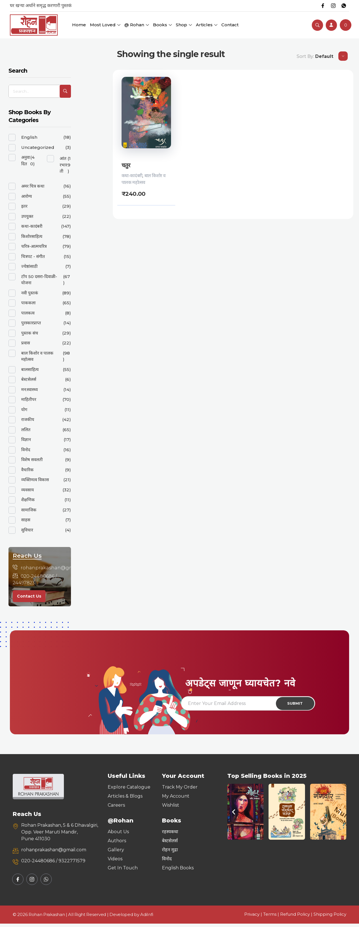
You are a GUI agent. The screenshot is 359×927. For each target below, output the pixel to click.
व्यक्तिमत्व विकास (35, 479)
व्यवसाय (27, 489)
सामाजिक (28, 510)
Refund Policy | (296, 917)
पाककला (28, 302)
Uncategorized (37, 147)
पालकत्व (27, 313)
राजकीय (27, 419)
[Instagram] (332, 5)
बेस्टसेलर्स (28, 379)
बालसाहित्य (30, 369)
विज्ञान (26, 439)
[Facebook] (320, 5)
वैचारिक (27, 469)
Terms (269, 917)
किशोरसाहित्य (31, 236)
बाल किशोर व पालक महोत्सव (37, 356)
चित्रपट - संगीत (33, 256)
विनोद (25, 449)
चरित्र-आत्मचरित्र (34, 246)
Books (162, 24)
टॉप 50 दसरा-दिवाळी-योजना (39, 280)
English (29, 137)
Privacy (251, 917)
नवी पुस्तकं (29, 293)
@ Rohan (136, 24)
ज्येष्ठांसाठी (29, 266)
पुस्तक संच (29, 333)
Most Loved (105, 24)
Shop (184, 24)
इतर (24, 206)
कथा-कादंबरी (132, 175)
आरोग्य (26, 196)
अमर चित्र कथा (32, 186)
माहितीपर (28, 399)
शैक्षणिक (28, 499)
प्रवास (25, 343)
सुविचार (27, 530)
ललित (26, 429)
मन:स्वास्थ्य (29, 389)
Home (79, 24)
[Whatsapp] (343, 5)
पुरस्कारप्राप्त (31, 322)
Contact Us (29, 596)
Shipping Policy (329, 917)
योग (24, 409)
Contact (230, 24)
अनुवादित (25, 160)
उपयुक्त (27, 216)
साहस (25, 519)
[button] (233, 815)
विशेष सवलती (32, 459)
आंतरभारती (63, 165)
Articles (206, 24)
